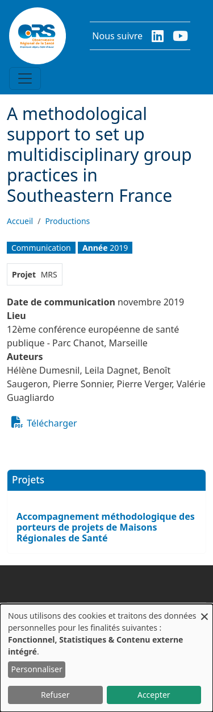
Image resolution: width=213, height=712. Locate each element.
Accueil (20, 221)
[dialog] (106, 658)
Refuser (55, 694)
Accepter (153, 694)
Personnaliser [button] (36, 669)
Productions (67, 221)
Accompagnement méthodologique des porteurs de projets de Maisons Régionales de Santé (105, 527)
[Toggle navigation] (25, 78)
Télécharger (52, 423)
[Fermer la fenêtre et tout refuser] (204, 611)
